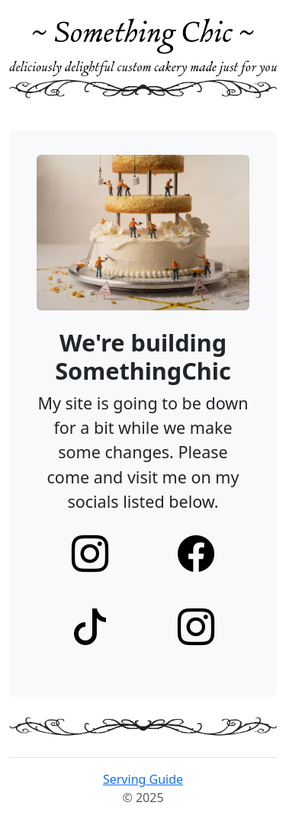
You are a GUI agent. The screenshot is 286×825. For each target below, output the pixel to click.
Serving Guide (143, 779)
